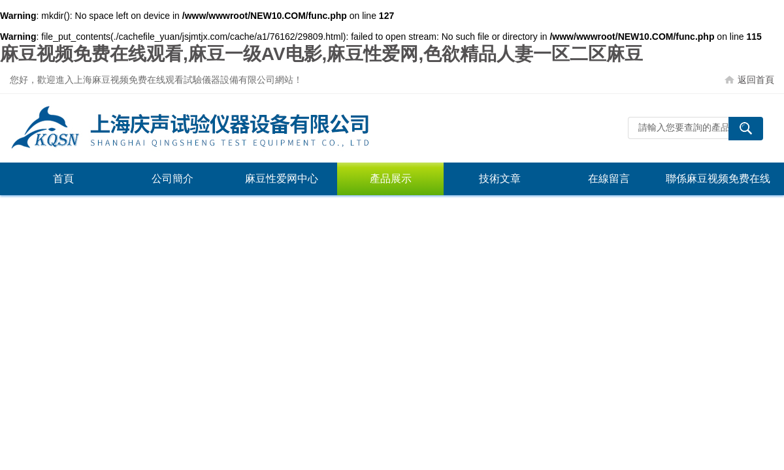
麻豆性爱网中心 (281, 178)
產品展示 (391, 178)
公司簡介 (172, 178)
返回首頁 (756, 79)
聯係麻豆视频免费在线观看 (718, 184)
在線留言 (609, 178)
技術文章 (500, 178)
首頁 (63, 178)
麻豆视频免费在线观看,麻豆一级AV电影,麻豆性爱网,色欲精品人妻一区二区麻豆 (321, 54)
